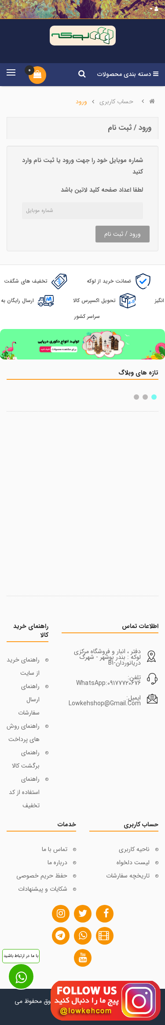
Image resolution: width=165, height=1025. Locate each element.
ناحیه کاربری (134, 849)
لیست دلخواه (133, 862)
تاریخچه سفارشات (128, 876)
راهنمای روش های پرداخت (23, 732)
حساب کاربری (116, 101)
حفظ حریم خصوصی (41, 876)
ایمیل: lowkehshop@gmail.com (105, 700)
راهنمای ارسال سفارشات (29, 699)
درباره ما (57, 862)
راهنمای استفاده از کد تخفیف (24, 792)
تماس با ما (54, 849)
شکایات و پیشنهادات (42, 889)
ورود (81, 101)
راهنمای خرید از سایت (23, 666)
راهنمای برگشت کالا (26, 759)
